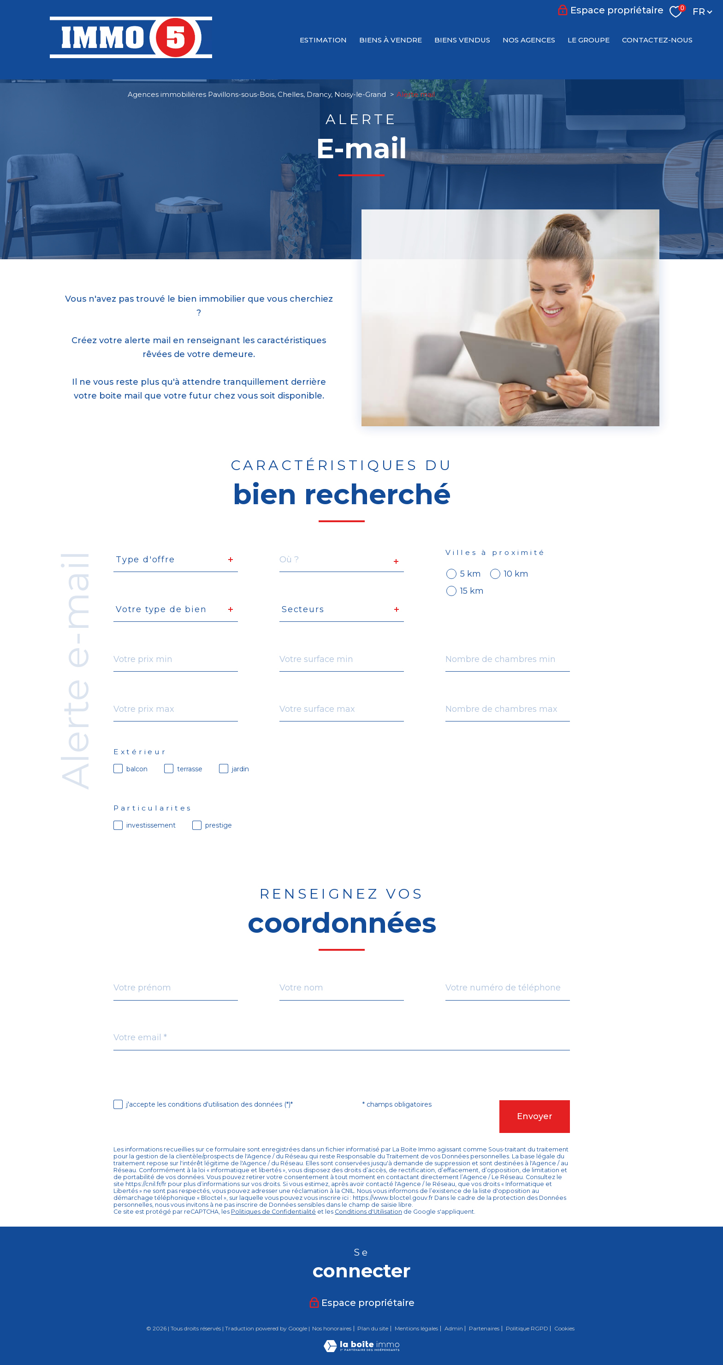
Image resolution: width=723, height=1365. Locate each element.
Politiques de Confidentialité (273, 1211)
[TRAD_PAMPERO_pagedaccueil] (131, 55)
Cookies (564, 1328)
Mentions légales (416, 1328)
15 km (472, 591)
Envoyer (534, 1116)
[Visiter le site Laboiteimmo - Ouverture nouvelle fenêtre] (361, 1349)
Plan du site (372, 1328)
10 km (516, 574)
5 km (470, 574)
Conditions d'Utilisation (368, 1211)
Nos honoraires (331, 1328)
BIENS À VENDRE (390, 39)
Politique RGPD (527, 1328)
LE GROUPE (589, 39)
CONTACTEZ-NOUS (657, 39)
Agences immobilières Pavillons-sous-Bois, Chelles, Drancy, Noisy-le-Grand (257, 94)
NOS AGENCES (529, 39)
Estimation (323, 39)
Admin (453, 1328)
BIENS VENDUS (462, 39)
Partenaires (484, 1328)
